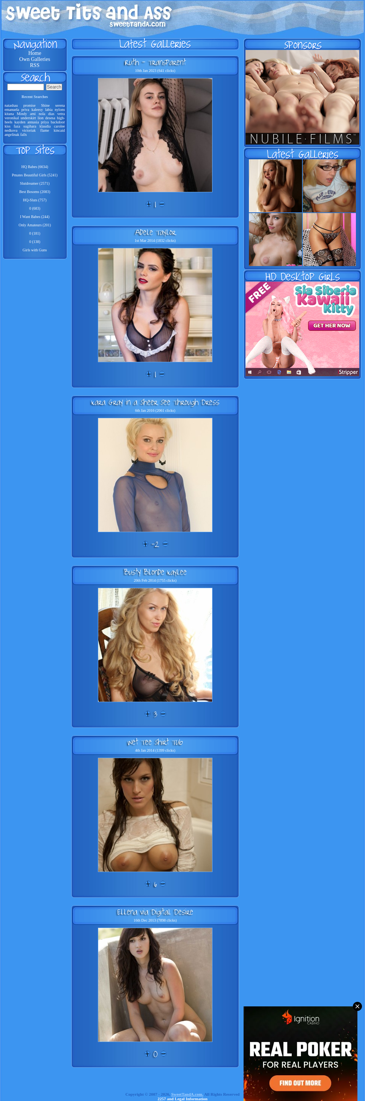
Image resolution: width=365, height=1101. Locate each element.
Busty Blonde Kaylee (155, 571)
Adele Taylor (155, 232)
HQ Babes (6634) (34, 167)
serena (60, 105)
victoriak (29, 130)
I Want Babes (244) (35, 217)
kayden (19, 122)
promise (29, 105)
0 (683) (34, 208)
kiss (8, 126)
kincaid (59, 130)
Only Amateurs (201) (35, 225)
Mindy (22, 114)
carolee (59, 126)
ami (33, 114)
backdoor (58, 122)
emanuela (12, 109)
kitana (9, 114)
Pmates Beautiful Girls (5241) (34, 175)
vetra (61, 114)
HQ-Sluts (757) (35, 200)
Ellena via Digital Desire (155, 911)
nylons (60, 109)
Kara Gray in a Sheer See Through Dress (155, 401)
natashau (11, 105)
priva (25, 109)
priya (45, 122)
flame (44, 130)
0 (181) (34, 233)
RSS (34, 65)
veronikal (12, 118)
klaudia (44, 126)
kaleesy (37, 109)
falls (23, 134)
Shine (45, 105)
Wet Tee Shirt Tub (155, 741)
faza (17, 126)
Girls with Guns (35, 250)
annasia (33, 122)
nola (42, 114)
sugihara (30, 126)
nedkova (11, 130)
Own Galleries (34, 59)
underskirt (28, 118)
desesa (50, 118)
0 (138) (34, 242)
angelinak (12, 134)
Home (34, 53)
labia (48, 109)
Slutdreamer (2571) (34, 183)
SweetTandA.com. (187, 1094)
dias (51, 114)
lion (41, 118)
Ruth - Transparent (155, 62)
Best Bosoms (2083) (34, 192)
